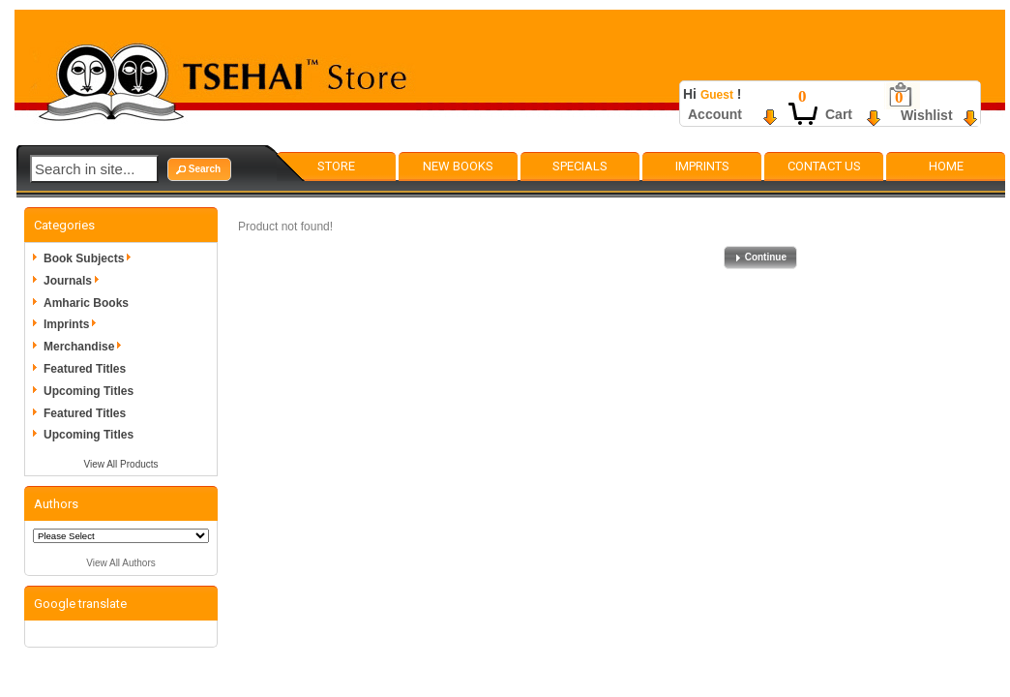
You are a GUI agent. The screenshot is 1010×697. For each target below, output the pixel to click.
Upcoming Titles (89, 391)
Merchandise (86, 346)
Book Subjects (90, 258)
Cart (838, 114)
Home (946, 166)
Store (336, 166)
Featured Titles (85, 369)
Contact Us (824, 166)
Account (715, 114)
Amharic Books (86, 303)
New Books (458, 166)
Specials (580, 166)
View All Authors (121, 563)
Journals (74, 281)
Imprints (702, 166)
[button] (199, 169)
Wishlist (927, 115)
